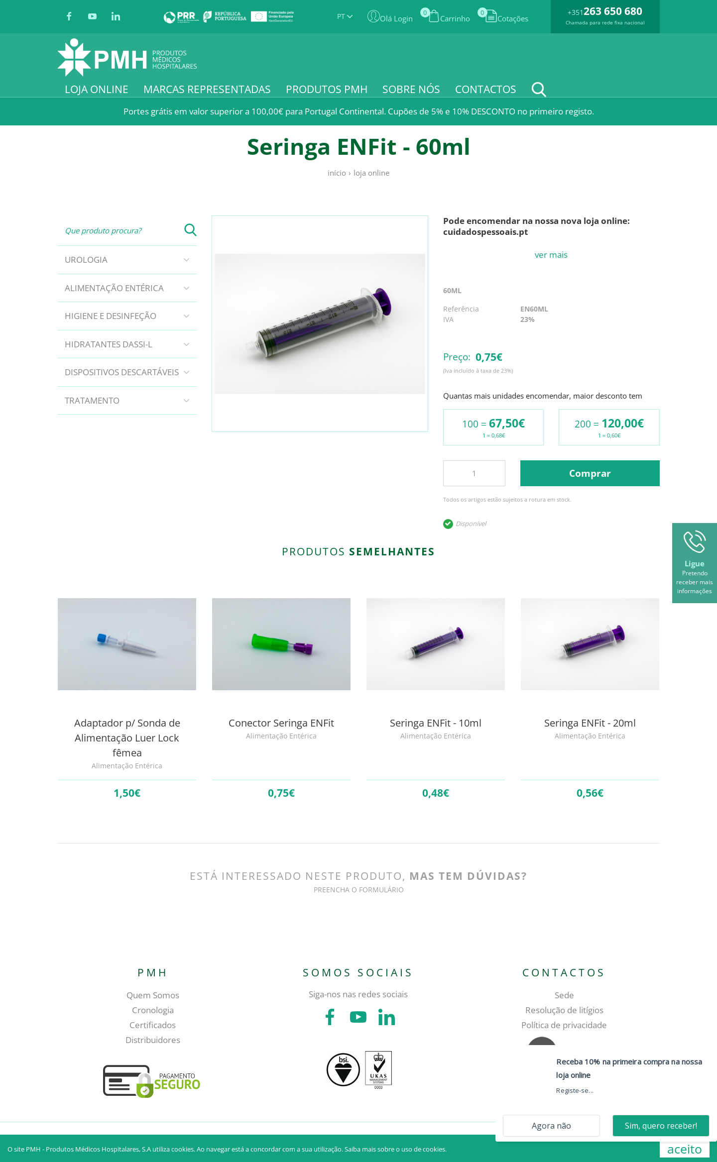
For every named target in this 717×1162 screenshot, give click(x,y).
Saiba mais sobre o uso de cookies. (396, 1149)
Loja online (371, 173)
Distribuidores (152, 1040)
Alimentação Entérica (114, 288)
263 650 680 (613, 11)
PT (345, 16)
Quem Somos (152, 995)
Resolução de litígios (564, 1010)
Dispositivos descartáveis (122, 372)
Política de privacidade (564, 1025)
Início (337, 173)
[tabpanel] (320, 323)
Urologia (86, 259)
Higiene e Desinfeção (110, 315)
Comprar (590, 473)
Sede (564, 995)
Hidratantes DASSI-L (108, 344)
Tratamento (92, 400)
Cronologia (153, 1010)
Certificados (152, 1025)
